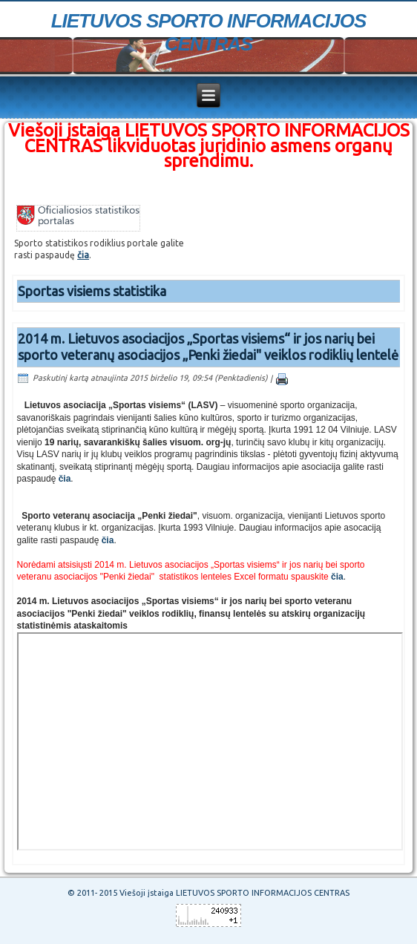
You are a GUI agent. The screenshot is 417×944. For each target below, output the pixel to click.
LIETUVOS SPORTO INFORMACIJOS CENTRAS (209, 32)
